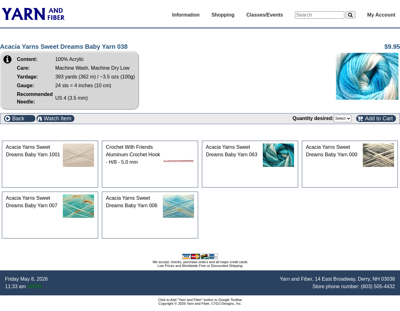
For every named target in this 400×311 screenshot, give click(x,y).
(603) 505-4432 (378, 286)
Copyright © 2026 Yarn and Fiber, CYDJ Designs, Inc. (200, 303)
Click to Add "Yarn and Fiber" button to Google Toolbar (200, 300)
